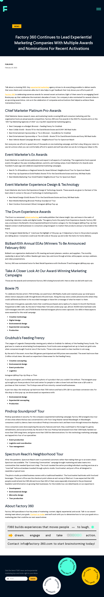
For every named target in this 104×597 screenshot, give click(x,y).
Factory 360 (10, 94)
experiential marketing (39, 87)
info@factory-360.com (36, 543)
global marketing (31, 217)
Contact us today (37, 514)
